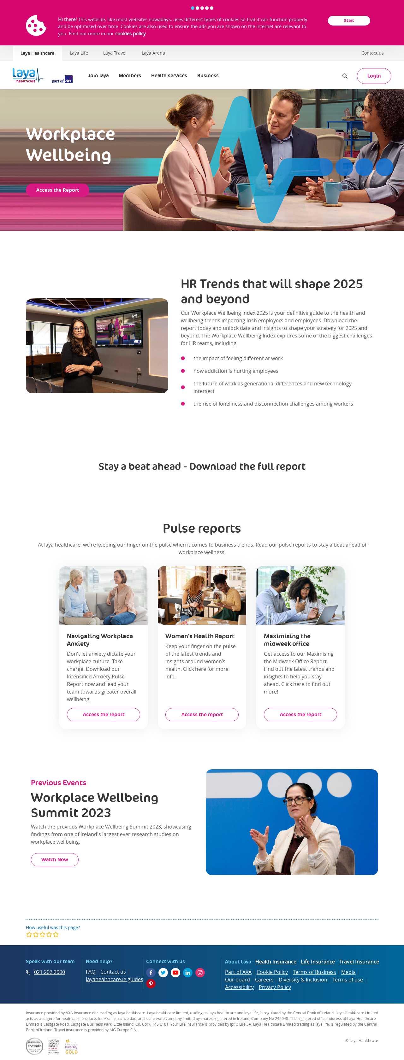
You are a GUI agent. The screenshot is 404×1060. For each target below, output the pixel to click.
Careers (264, 979)
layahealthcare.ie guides (114, 979)
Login (374, 76)
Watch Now (54, 859)
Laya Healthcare (37, 53)
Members (130, 75)
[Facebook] (151, 972)
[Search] (345, 76)
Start (349, 20)
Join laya (98, 75)
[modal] (42, 934)
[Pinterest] (151, 983)
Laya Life (79, 53)
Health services (169, 75)
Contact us (372, 53)
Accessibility (239, 987)
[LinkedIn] (188, 972)
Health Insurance (275, 961)
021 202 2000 (49, 972)
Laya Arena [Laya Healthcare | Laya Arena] (153, 53)
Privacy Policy (275, 987)
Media (348, 972)
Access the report (103, 714)
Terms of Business (314, 972)
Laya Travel (115, 53)
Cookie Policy (272, 972)
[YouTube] (175, 972)
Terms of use (348, 979)
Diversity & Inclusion (303, 979)
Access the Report (57, 190)
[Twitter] (163, 972)
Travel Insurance (359, 961)
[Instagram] (200, 972)
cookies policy (130, 33)
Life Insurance (318, 961)
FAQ (90, 971)
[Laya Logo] (44, 76)
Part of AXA (238, 972)
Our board (237, 979)
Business (208, 75)
